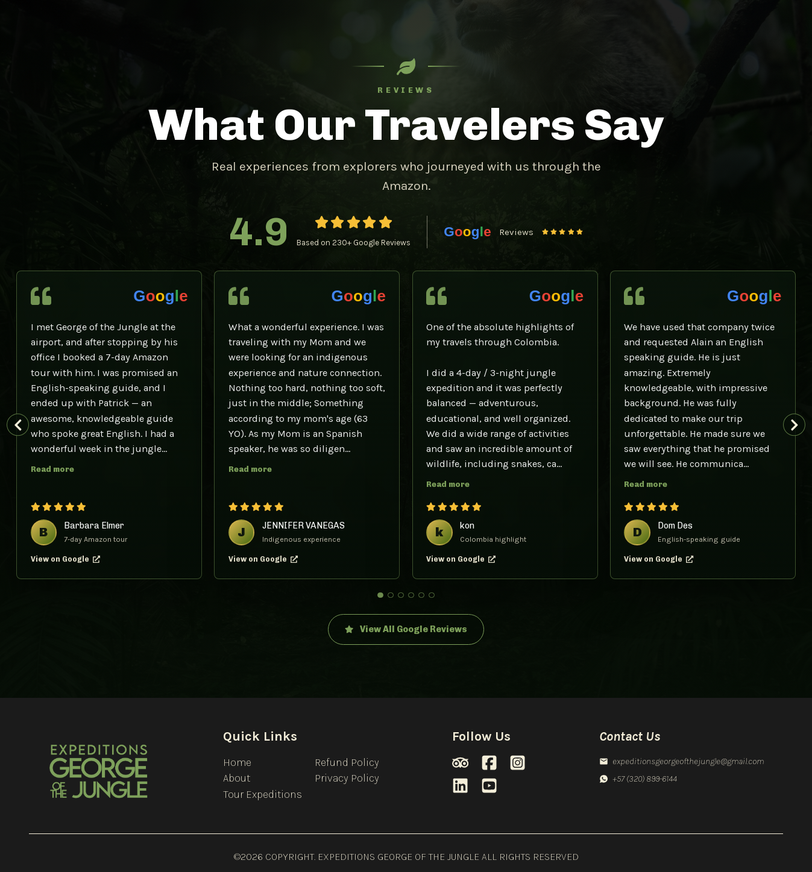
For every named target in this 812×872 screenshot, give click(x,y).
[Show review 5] (421, 595)
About (236, 778)
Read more (52, 469)
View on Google (65, 558)
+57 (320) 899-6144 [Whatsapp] (638, 778)
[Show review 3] (401, 595)
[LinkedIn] (460, 785)
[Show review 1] (380, 595)
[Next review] (794, 424)
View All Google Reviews (406, 629)
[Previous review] (18, 424)
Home (237, 762)
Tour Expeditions (262, 794)
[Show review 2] (391, 595)
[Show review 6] (432, 595)
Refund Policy (347, 762)
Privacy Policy (347, 778)
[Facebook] (489, 762)
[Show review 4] (411, 595)
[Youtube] (489, 785)
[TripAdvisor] (460, 762)
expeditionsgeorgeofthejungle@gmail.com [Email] (681, 761)
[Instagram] (517, 762)
